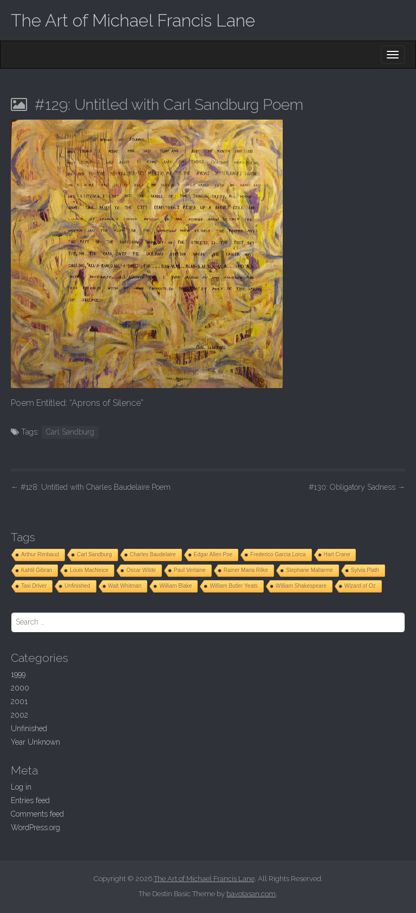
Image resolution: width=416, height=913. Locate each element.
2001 (19, 701)
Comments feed (37, 814)
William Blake (175, 586)
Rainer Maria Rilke (246, 570)
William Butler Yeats (233, 586)
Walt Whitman (125, 586)
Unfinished (77, 586)
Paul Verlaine (190, 570)
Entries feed (30, 800)
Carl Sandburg (70, 432)
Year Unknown (35, 742)
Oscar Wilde (140, 570)
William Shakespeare (301, 586)
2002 (19, 715)
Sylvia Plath (365, 570)
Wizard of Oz (360, 586)
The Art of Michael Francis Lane (133, 20)
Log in (21, 787)
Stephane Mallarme (309, 570)
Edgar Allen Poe (213, 554)
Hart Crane (337, 554)
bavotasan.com (251, 894)
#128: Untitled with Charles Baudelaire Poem (91, 487)
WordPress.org (35, 827)
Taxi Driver (34, 586)
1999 (18, 674)
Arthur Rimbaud (40, 554)
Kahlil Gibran (36, 570)
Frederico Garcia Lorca (278, 554)
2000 (20, 688)
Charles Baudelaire (153, 554)
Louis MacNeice (89, 570)
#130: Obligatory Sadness (357, 487)
